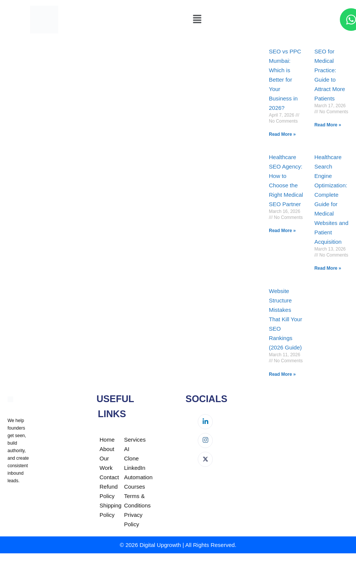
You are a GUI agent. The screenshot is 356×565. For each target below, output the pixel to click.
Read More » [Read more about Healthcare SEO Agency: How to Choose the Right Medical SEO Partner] (282, 230)
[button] (197, 19)
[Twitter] (205, 459)
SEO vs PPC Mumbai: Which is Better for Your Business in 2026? (285, 79)
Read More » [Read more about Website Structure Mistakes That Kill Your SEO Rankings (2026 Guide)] (282, 374)
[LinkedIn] (205, 421)
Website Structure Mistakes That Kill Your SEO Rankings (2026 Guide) (285, 319)
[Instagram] (205, 440)
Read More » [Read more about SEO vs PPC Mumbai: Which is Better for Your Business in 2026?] (282, 134)
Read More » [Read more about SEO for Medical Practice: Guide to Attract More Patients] (327, 125)
